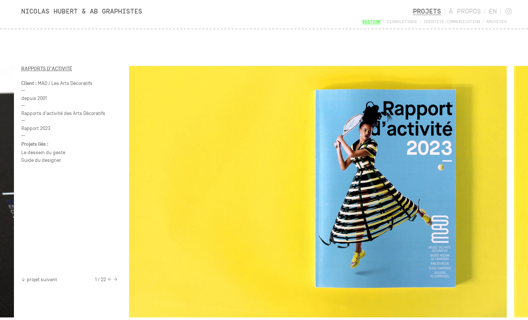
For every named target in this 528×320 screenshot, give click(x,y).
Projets (427, 11)
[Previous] (110, 280)
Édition (371, 21)
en (493, 11)
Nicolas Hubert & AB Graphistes (81, 11)
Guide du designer (41, 160)
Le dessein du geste (43, 152)
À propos (465, 11)
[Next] (115, 280)
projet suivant (39, 279)
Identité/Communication (451, 21)
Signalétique (401, 21)
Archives (496, 21)
